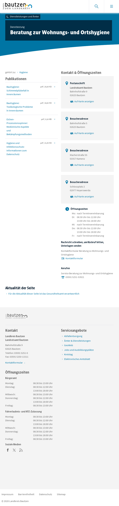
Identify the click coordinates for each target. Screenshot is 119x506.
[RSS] (21, 449)
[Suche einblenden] (96, 6)
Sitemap (61, 494)
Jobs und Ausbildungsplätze (79, 349)
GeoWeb (68, 345)
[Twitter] (14, 449)
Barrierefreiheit (26, 494)
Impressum (7, 494)
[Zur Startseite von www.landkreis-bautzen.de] (17, 6)
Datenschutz (45, 494)
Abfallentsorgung (73, 336)
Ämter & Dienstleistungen (77, 340)
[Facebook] (7, 449)
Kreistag (68, 354)
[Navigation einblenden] (111, 6)
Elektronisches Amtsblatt (77, 359)
